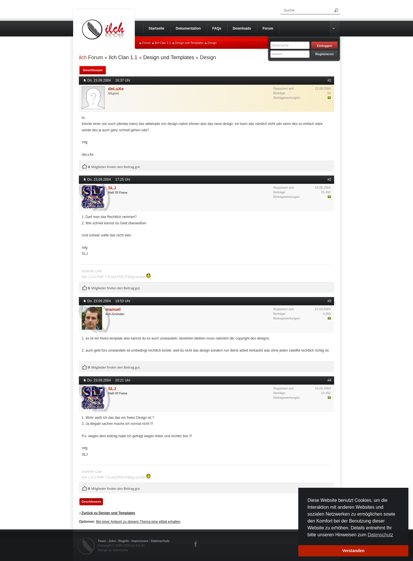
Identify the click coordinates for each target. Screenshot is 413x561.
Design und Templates (189, 43)
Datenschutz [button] (380, 534)
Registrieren (324, 54)
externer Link (92, 271)
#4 (329, 380)
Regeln (123, 541)
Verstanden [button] (353, 550)
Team (102, 541)
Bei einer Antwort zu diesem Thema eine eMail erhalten (138, 522)
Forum (146, 43)
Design (212, 43)
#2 (329, 180)
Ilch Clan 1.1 (163, 43)
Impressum (139, 541)
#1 (329, 80)
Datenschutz (160, 541)
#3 (329, 301)
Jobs (112, 541)
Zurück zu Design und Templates (108, 513)
